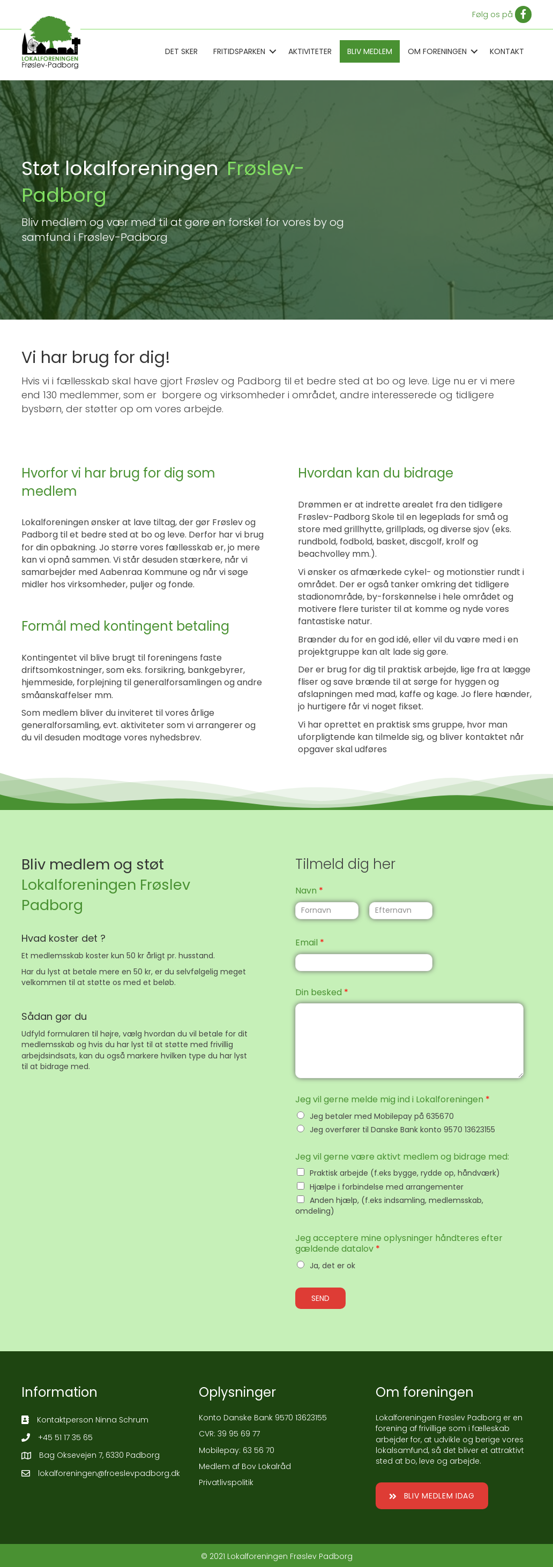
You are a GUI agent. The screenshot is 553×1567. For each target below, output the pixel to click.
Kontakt (507, 51)
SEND (320, 1298)
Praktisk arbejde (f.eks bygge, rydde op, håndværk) (405, 1173)
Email (309, 943)
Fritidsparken (239, 51)
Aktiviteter (310, 51)
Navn (309, 891)
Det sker (181, 51)
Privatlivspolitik (226, 1482)
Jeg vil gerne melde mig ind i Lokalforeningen (392, 1100)
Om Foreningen (437, 51)
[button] (432, 1495)
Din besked (321, 992)
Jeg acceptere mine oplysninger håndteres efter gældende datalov (399, 1244)
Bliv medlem (369, 51)
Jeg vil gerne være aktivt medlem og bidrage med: (402, 1157)
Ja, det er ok (332, 1265)
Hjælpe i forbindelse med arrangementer (387, 1187)
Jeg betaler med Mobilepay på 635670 (382, 1116)
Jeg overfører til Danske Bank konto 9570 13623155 (402, 1129)
